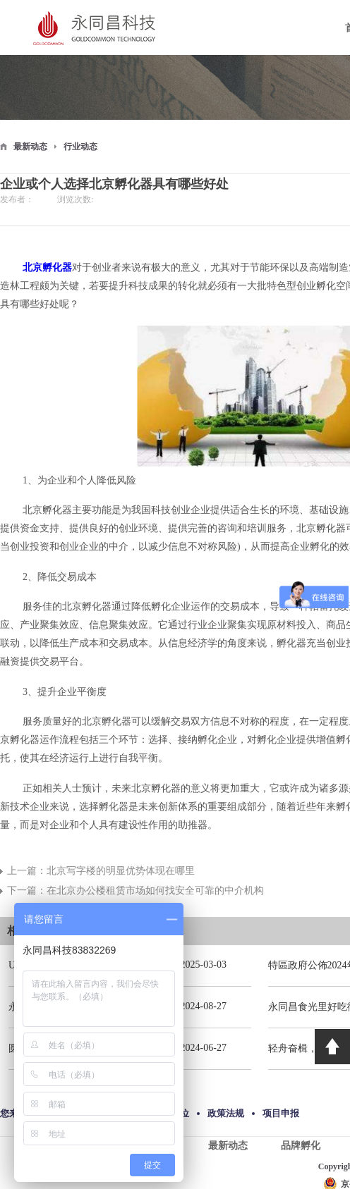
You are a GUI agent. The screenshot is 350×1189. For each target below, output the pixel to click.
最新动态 (30, 147)
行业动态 (80, 147)
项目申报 (280, 1113)
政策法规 (225, 1113)
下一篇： (135, 890)
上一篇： (101, 870)
